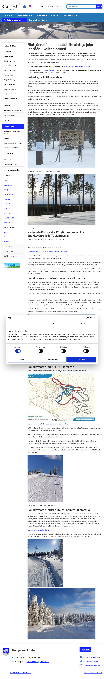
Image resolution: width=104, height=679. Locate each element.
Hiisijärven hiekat (10, 66)
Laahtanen (7, 52)
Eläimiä (6, 241)
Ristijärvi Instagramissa (91, 666)
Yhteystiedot (61, 7)
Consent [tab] (21, 324)
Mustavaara (8, 213)
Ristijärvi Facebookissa (91, 657)
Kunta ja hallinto (25, 15)
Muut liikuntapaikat (11, 148)
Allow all (82, 359)
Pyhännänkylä (9, 194)
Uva (5, 208)
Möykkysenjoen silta (11, 94)
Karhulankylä (8, 222)
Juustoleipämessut (10, 164)
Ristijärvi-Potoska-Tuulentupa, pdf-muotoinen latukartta (47, 252)
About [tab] (82, 324)
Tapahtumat (8, 154)
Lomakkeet (41, 7)
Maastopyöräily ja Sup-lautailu (12, 132)
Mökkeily (7, 176)
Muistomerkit (9, 105)
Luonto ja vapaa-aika (12, 170)
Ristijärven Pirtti (9, 61)
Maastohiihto (9, 127)
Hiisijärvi (7, 199)
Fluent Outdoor (48, 70)
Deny (22, 359)
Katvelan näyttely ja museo (10, 99)
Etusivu (8, 15)
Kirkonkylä (8, 185)
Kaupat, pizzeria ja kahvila (13, 110)
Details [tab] (52, 324)
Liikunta (7, 121)
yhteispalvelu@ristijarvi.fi (37, 661)
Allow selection (51, 359)
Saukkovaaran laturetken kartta (39, 530)
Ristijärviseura (9, 256)
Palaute (51, 7)
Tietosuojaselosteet (93, 672)
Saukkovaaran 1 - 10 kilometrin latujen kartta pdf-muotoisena (49, 424)
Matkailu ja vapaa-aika (14, 20)
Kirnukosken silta (10, 89)
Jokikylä (7, 204)
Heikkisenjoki (9, 218)
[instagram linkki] (30, 6)
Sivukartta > (86, 650)
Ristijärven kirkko (10, 70)
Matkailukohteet (10, 46)
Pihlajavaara (8, 190)
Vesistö (6, 232)
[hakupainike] (99, 6)
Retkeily (7, 138)
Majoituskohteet (9, 115)
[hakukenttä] (84, 6)
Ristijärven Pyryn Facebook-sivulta (78, 66)
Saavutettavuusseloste (20, 672)
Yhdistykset (8, 246)
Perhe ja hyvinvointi (38, 20)
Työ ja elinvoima (70, 15)
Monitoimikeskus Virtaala (13, 143)
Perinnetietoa (8, 251)
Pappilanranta (9, 75)
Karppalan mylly (9, 80)
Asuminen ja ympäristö (47, 15)
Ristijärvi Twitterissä (90, 661)
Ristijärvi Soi (8, 159)
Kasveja (6, 237)
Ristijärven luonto (10, 227)
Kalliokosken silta (10, 84)
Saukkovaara (8, 56)
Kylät (5, 180)
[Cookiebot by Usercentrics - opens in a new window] (87, 317)
